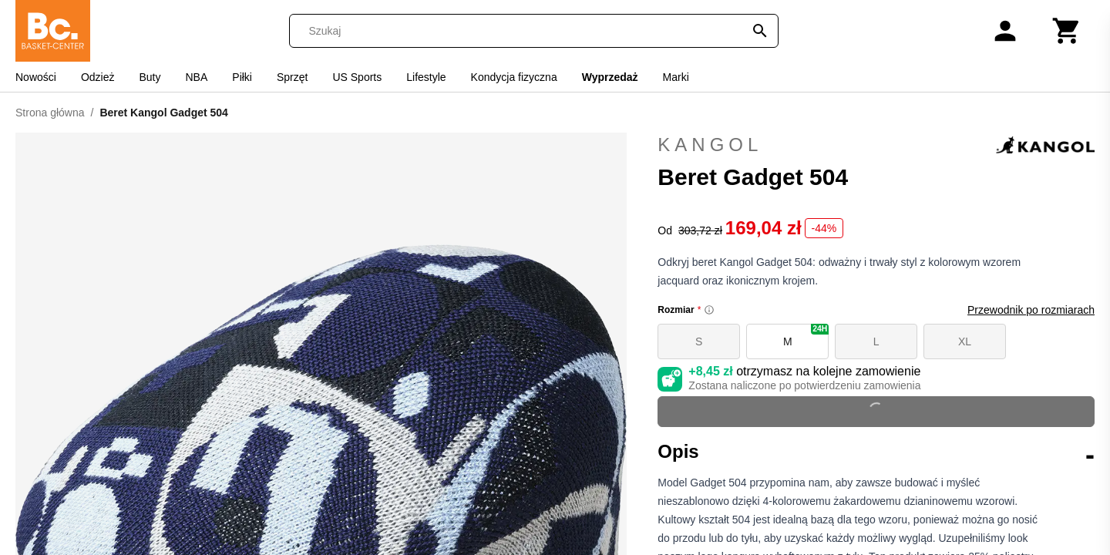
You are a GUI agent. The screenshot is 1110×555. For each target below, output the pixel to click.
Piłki (242, 77)
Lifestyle (426, 77)
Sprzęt (292, 77)
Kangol (876, 144)
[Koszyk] (1066, 30)
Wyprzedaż (610, 77)
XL (964, 341)
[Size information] (709, 309)
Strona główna (50, 112)
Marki (676, 77)
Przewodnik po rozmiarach (1031, 310)
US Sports (357, 77)
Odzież (98, 77)
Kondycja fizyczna (514, 77)
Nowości (35, 77)
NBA (197, 77)
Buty (149, 77)
